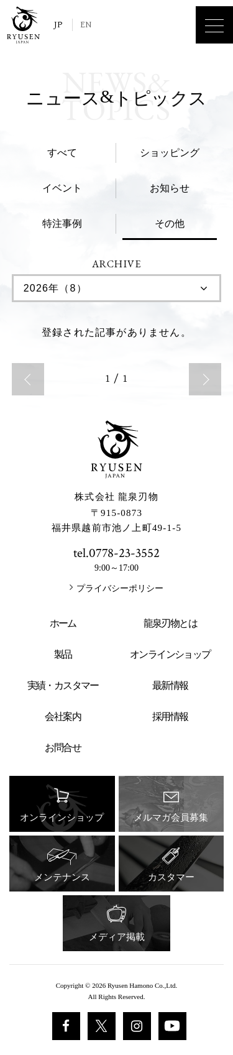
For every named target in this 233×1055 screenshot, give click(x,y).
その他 (170, 223)
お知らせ (170, 188)
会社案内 (63, 716)
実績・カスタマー (63, 685)
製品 (63, 654)
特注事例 (62, 223)
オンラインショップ (170, 654)
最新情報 (170, 685)
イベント (62, 188)
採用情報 (170, 716)
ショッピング (169, 152)
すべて (62, 152)
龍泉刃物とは (170, 623)
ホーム (63, 623)
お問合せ (63, 747)
